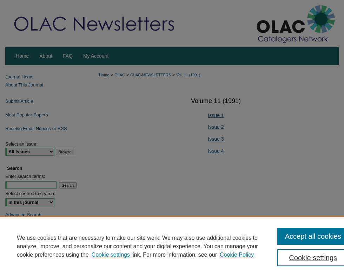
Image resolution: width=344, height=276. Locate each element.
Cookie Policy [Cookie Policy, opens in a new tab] (237, 255)
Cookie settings (111, 255)
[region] (172, 246)
